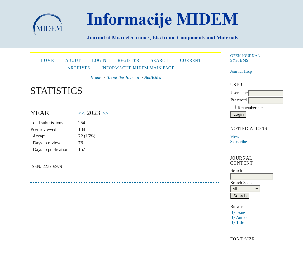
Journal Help (241, 71)
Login (99, 60)
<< (81, 113)
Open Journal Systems (245, 58)
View (234, 136)
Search (159, 60)
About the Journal (123, 77)
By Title (237, 222)
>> (105, 113)
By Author (239, 217)
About (73, 60)
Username (239, 93)
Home (47, 60)
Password (238, 100)
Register (129, 60)
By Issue (237, 212)
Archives (78, 68)
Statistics (152, 77)
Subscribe (238, 141)
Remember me (250, 107)
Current (190, 60)
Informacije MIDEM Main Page (138, 68)
